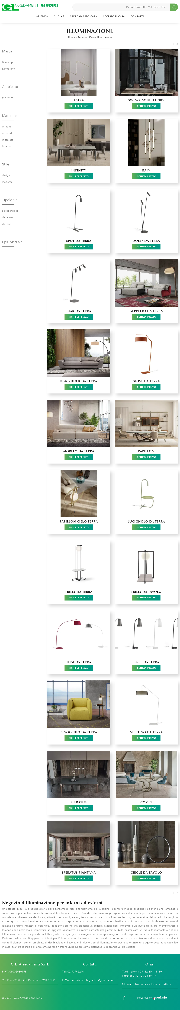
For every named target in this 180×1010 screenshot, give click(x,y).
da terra (6, 224)
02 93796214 (76, 971)
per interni (8, 97)
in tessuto (7, 140)
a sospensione (10, 210)
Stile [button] (5, 164)
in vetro (6, 146)
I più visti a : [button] (12, 242)
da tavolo (7, 217)
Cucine (59, 16)
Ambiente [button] (10, 86)
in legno (6, 126)
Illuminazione (104, 37)
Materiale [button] (9, 115)
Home (71, 37)
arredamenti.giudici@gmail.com (93, 980)
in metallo (7, 133)
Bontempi (7, 62)
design (6, 175)
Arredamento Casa (83, 16)
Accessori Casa (114, 16)
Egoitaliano (8, 68)
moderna (7, 182)
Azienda (42, 16)
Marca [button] (7, 51)
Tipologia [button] (9, 200)
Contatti (137, 16)
